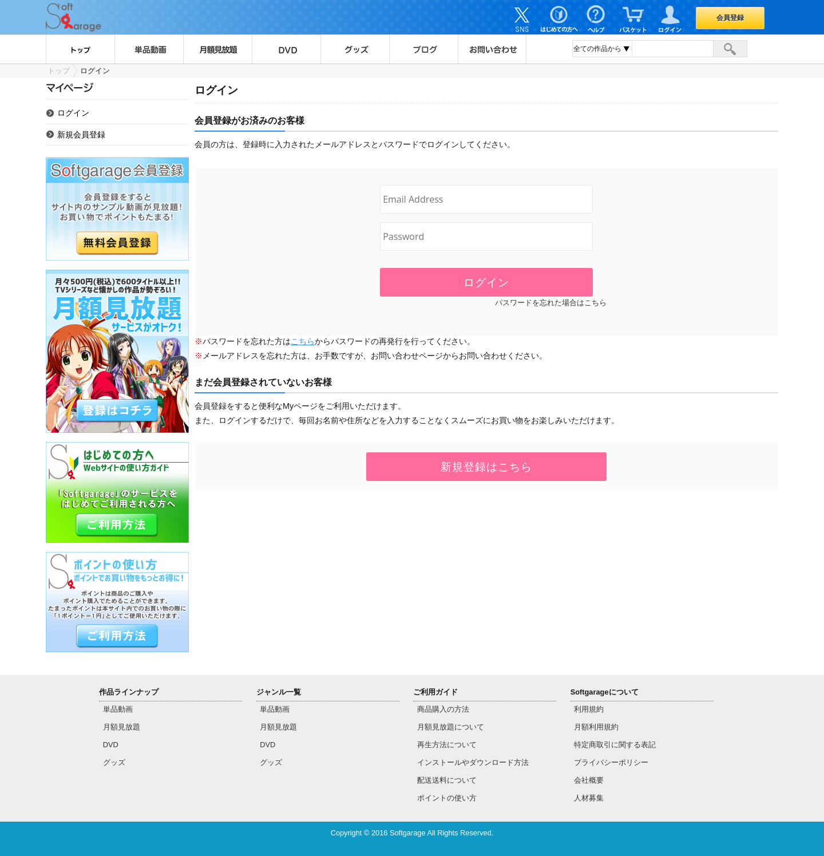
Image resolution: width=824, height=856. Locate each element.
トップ (80, 49)
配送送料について (447, 780)
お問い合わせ (492, 49)
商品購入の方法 (443, 709)
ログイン (73, 112)
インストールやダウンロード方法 (473, 762)
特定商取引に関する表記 (615, 744)
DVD (286, 49)
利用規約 (589, 709)
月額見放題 (217, 49)
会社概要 (589, 780)
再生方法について (447, 744)
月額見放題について (450, 727)
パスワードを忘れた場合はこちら (551, 302)
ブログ (423, 49)
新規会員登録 (81, 134)
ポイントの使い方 (447, 798)
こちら (303, 341)
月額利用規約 (596, 727)
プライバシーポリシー (611, 762)
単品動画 (148, 49)
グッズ (354, 49)
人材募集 (589, 798)
